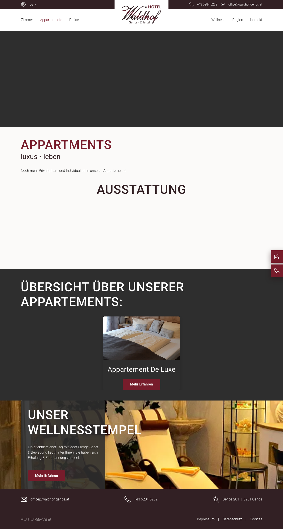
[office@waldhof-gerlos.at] (241, 4)
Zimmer (27, 20)
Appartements (51, 20)
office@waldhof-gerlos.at (50, 499)
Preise (74, 20)
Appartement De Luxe (141, 369)
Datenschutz (232, 519)
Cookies (256, 519)
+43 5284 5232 (146, 499)
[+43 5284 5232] (203, 4)
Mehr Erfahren (141, 384)
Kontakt (256, 20)
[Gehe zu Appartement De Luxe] (141, 353)
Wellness (218, 20)
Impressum (206, 519)
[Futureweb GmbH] (36, 519)
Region (237, 20)
